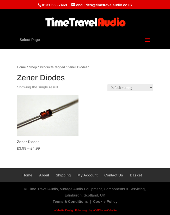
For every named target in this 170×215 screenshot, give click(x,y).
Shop (33, 67)
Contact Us (113, 175)
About (44, 175)
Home (21, 67)
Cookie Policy (105, 201)
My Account (87, 175)
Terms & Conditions (70, 201)
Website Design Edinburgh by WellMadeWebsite (85, 210)
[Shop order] (130, 87)
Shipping (63, 175)
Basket (136, 175)
